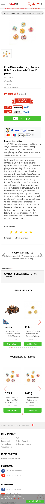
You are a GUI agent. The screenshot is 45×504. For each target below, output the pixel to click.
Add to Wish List (11, 88)
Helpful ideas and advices (10, 458)
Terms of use (6, 444)
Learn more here (18, 498)
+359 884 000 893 (34, 8)
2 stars (16, 232)
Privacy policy (6, 441)
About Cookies (6, 447)
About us (4, 438)
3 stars (21, 232)
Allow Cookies (35, 501)
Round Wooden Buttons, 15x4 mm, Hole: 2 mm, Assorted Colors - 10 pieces (12, 400)
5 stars (31, 232)
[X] (2, 496)
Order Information (23, 441)
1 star (11, 232)
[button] (9, 347)
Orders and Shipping (23, 444)
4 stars (26, 232)
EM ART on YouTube (11, 475)
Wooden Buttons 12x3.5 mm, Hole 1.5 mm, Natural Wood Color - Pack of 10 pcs (32, 334)
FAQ (17, 438)
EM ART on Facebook (11, 471)
